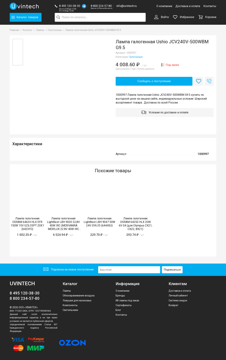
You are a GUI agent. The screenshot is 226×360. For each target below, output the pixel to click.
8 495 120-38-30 (69, 6)
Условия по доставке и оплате (164, 112)
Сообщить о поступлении (154, 81)
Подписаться (172, 269)
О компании (164, 6)
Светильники (70, 310)
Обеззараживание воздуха (78, 295)
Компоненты (70, 305)
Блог (118, 310)
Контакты (209, 6)
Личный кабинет (178, 295)
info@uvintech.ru (126, 6)
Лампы (67, 290)
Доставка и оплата (188, 6)
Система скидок (178, 300)
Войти (161, 17)
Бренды (120, 295)
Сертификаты (124, 305)
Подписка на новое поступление (68, 269)
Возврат (173, 305)
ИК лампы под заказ (127, 300)
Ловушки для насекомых (77, 300)
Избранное (183, 17)
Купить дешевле (146, 69)
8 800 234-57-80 (101, 6)
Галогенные (136, 56)
